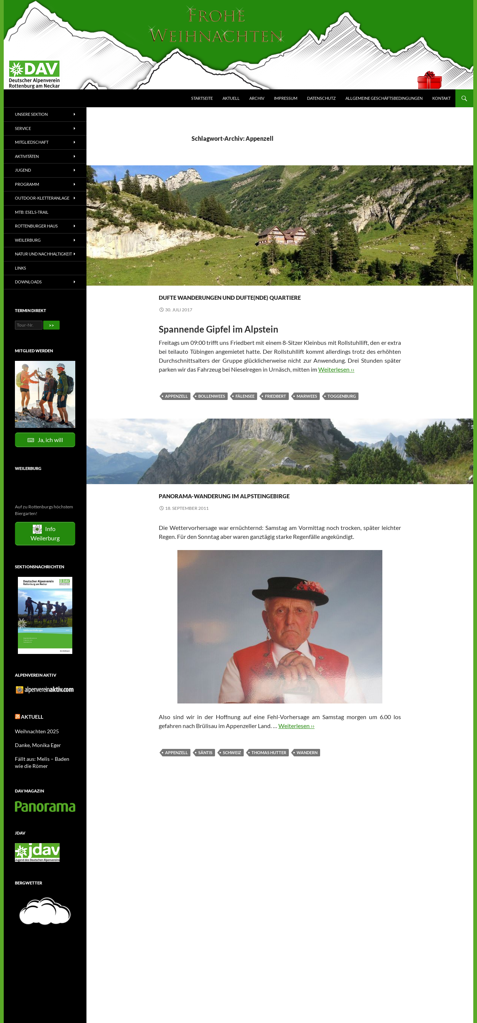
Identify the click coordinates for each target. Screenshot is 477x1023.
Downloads (28, 281)
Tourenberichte (241, 282)
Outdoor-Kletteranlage (42, 198)
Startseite (202, 98)
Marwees (307, 409)
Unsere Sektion (31, 114)
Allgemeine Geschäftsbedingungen (384, 98)
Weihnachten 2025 (34, 730)
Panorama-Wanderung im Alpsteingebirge (244, 513)
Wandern (225, 494)
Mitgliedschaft (31, 142)
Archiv (256, 98)
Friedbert (275, 409)
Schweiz (232, 779)
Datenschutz (321, 98)
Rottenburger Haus (36, 225)
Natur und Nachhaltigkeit (43, 253)
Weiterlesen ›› (336, 382)
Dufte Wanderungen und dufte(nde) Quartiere (244, 301)
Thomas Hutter (269, 779)
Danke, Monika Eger (34, 743)
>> (51, 325)
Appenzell (176, 409)
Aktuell (231, 98)
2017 (164, 282)
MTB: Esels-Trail (31, 212)
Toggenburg (342, 409)
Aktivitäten (27, 156)
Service (23, 128)
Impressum (285, 98)
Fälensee (245, 409)
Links (20, 268)
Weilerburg (28, 240)
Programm (27, 184)
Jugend (23, 170)
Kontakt (441, 98)
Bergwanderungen (195, 282)
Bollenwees (211, 409)
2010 (164, 494)
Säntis (205, 779)
